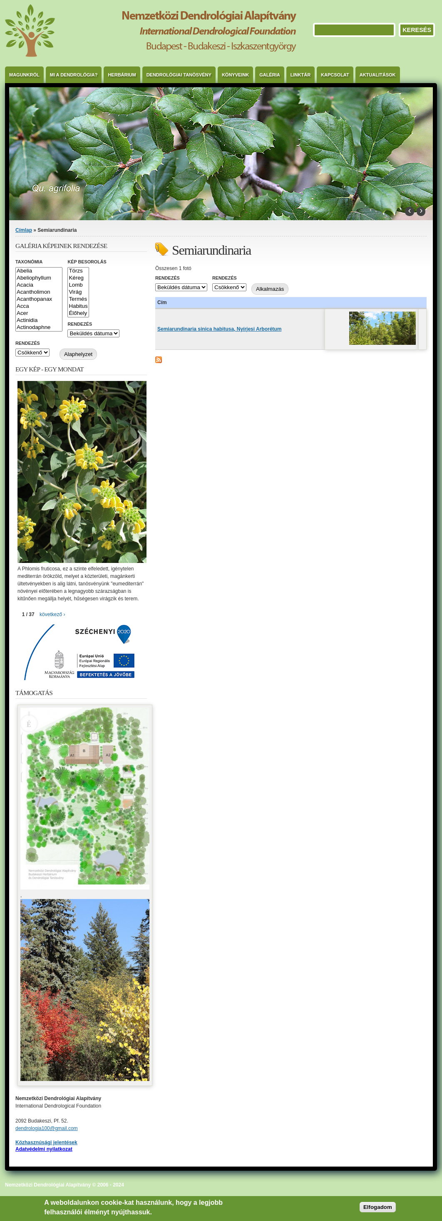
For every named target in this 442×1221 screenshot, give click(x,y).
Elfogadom (377, 1207)
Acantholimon (39, 292)
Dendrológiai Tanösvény (179, 74)
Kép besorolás (86, 261)
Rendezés (167, 277)
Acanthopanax (39, 299)
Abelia (39, 271)
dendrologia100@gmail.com (46, 1128)
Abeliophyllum (39, 278)
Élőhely (78, 313)
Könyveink (235, 74)
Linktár (300, 74)
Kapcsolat (335, 74)
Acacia (39, 285)
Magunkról (24, 74)
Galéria (269, 74)
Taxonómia (28, 261)
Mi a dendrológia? (74, 74)
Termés (78, 299)
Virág (78, 292)
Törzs (78, 271)
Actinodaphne (39, 327)
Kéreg (78, 278)
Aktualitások (378, 74)
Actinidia (39, 320)
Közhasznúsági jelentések (46, 1142)
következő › (52, 614)
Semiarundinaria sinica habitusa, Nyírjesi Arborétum (219, 329)
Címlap (23, 230)
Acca (39, 306)
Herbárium (122, 74)
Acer (39, 313)
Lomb (78, 285)
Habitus (78, 306)
